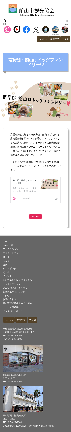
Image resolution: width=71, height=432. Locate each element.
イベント (7, 276)
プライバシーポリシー (14, 311)
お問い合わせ (9, 299)
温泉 (5, 265)
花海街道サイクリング (14, 292)
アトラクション (10, 249)
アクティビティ (10, 253)
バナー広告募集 (10, 307)
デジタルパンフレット (14, 284)
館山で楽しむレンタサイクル (17, 280)
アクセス (7, 295)
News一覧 (8, 245)
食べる (6, 257)
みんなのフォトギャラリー (16, 288)
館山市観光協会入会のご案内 (17, 303)
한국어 (32, 319)
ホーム (6, 241)
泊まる (6, 261)
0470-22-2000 (15, 335)
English (43, 38)
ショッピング (9, 268)
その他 (6, 272)
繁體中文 (54, 38)
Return (35, 216)
